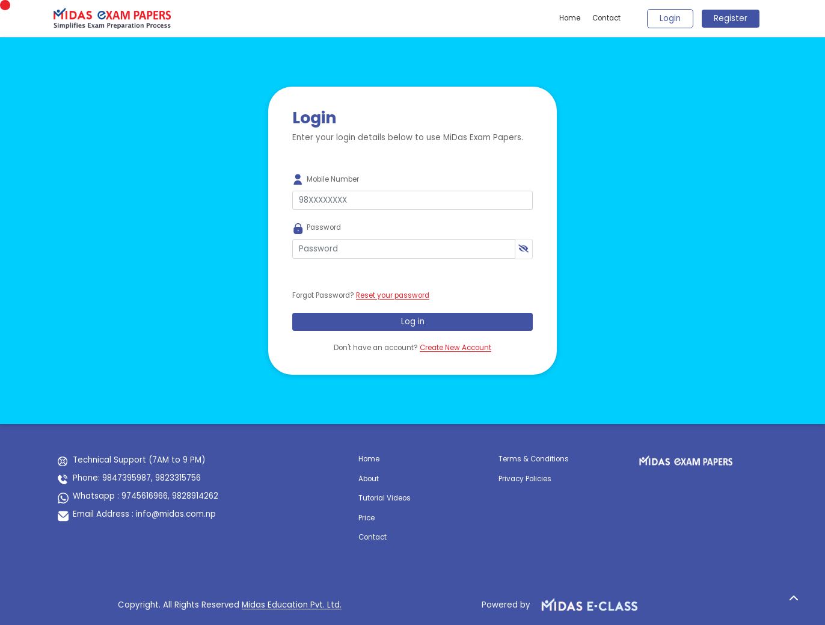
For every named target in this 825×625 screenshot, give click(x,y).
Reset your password (392, 295)
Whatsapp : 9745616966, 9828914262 (145, 496)
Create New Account (455, 348)
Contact (606, 18)
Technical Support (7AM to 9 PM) (139, 460)
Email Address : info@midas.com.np (144, 514)
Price (366, 518)
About (368, 479)
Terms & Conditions (533, 459)
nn (363, 549)
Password (324, 227)
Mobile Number (333, 179)
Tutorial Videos (384, 498)
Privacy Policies (524, 479)
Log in (413, 321)
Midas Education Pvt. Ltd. (292, 605)
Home (569, 18)
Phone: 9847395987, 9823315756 (137, 478)
